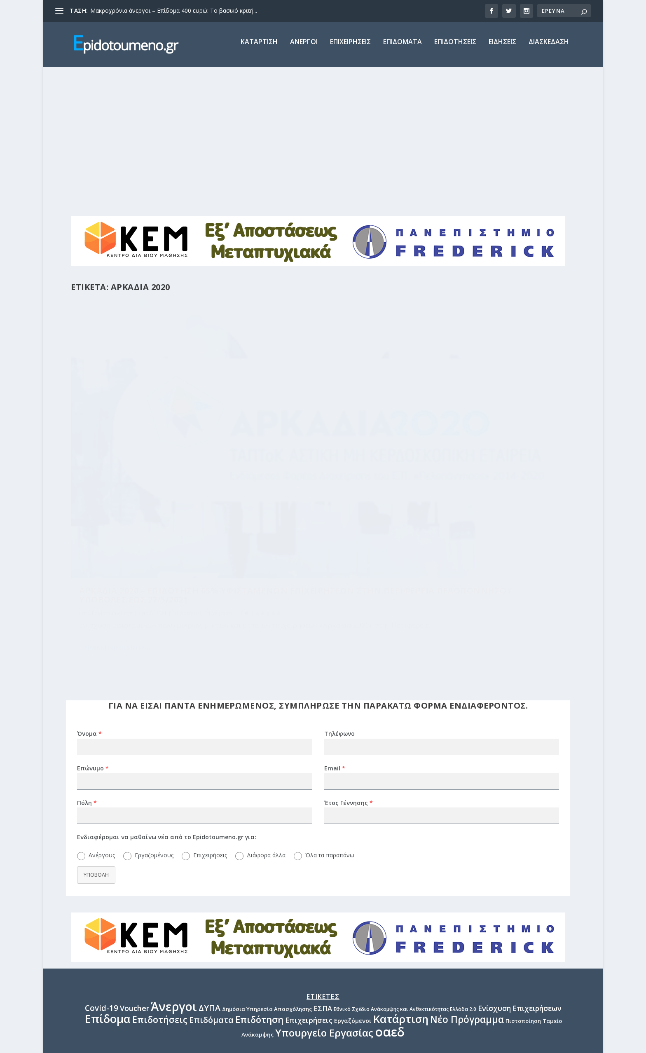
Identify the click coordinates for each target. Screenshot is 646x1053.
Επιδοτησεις (455, 48)
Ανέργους (102, 705)
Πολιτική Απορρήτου (323, 979)
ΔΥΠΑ (209, 857)
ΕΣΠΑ (323, 858)
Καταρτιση (259, 48)
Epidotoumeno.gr (112, 447)
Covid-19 (101, 857)
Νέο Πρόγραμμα (467, 869)
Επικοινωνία (323, 999)
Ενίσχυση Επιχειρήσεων (520, 858)
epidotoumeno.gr (323, 941)
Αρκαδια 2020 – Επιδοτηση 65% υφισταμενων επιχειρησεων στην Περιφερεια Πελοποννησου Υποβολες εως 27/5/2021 (148, 416)
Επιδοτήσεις (187, 447)
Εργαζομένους (154, 705)
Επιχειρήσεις (94, 456)
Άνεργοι (174, 856)
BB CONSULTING (169, 1042)
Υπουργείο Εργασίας (324, 882)
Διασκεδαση (549, 48)
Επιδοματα (402, 48)
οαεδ (390, 881)
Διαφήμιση (323, 960)
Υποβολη (96, 724)
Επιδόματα (211, 869)
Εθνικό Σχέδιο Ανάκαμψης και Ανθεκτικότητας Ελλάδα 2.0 (405, 858)
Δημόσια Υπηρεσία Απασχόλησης (267, 858)
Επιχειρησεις (350, 48)
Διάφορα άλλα (266, 705)
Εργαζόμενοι (353, 871)
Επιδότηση (259, 869)
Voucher (134, 858)
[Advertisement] (323, 134)
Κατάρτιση (400, 868)
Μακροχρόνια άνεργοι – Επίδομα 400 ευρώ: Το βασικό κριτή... (173, 10)
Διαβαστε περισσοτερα (116, 514)
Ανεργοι (304, 48)
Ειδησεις (502, 48)
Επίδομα (107, 868)
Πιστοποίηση (523, 871)
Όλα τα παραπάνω (329, 705)
